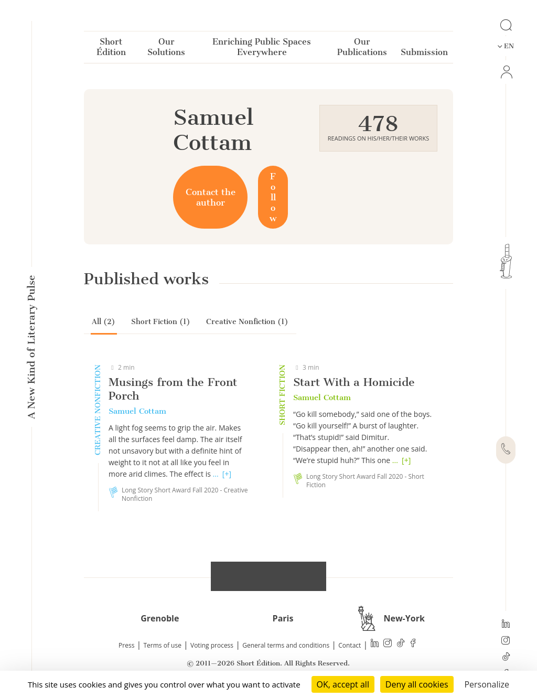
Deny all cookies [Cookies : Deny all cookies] (416, 684)
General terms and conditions (285, 645)
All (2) (103, 321)
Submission (424, 54)
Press (126, 645)
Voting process (211, 645)
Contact (349, 645)
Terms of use (162, 645)
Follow (273, 197)
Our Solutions (166, 49)
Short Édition (111, 49)
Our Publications (362, 49)
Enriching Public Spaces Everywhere (261, 49)
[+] (226, 474)
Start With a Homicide (354, 382)
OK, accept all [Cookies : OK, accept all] (343, 684)
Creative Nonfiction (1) (247, 321)
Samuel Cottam (137, 411)
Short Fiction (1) (160, 321)
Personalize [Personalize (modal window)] (486, 684)
